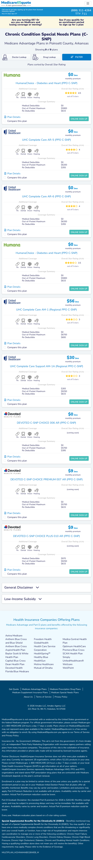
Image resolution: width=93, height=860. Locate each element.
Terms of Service (43, 696)
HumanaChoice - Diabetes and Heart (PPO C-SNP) (46, 83)
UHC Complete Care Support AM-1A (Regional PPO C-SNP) (46, 366)
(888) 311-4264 (81, 10)
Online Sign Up (79, 118)
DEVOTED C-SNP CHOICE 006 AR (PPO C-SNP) (46, 423)
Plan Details (12, 117)
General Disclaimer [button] (21, 588)
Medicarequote (16, 2)
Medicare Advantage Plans (34, 689)
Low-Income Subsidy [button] (23, 599)
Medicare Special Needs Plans (65, 692)
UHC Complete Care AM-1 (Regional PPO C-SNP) (46, 309)
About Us (28, 696)
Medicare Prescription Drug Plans (65, 689)
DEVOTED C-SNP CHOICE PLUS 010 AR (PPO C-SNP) (46, 536)
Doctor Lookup (14, 57)
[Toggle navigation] (88, 3)
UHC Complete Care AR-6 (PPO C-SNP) (46, 196)
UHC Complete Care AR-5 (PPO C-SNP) (46, 140)
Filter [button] (77, 57)
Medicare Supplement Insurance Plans (30, 692)
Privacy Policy (61, 696)
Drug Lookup (44, 57)
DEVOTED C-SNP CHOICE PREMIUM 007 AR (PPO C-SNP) (46, 479)
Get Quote (14, 689)
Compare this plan (17, 121)
